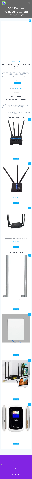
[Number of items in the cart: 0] (15, 468)
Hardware (9, 22)
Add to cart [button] (16, 158)
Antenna (16, 88)
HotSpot (16, 440)
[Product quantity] (12, 83)
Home (6, 22)
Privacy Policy (15, 460)
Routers (18, 155)
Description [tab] (16, 92)
